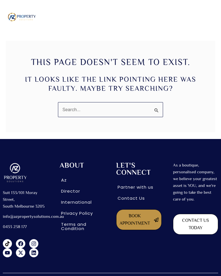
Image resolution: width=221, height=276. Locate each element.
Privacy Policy (77, 213)
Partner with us (135, 187)
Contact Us (131, 198)
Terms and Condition (73, 226)
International (76, 202)
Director (70, 191)
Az (64, 180)
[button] (132, 17)
